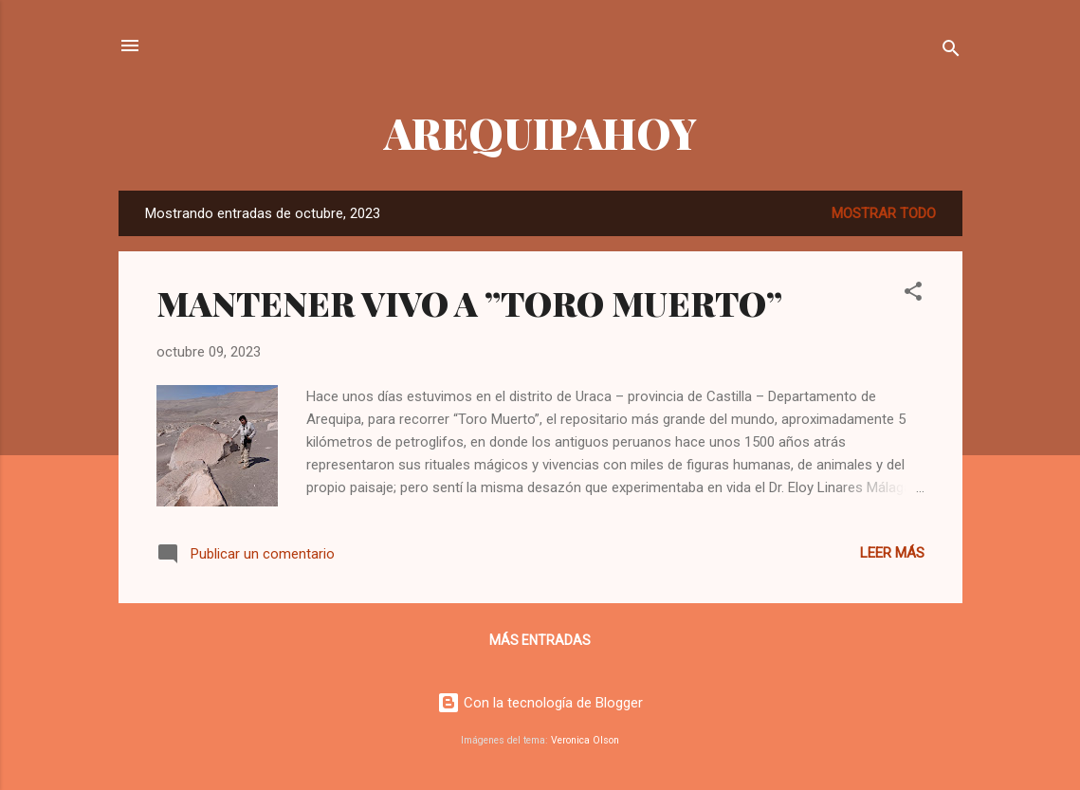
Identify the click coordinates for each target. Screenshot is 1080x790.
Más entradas (540, 640)
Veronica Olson (585, 740)
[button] (913, 294)
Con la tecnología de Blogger (540, 702)
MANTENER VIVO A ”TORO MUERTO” (469, 302)
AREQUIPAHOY (540, 132)
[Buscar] (951, 52)
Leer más (892, 552)
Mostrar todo (884, 213)
